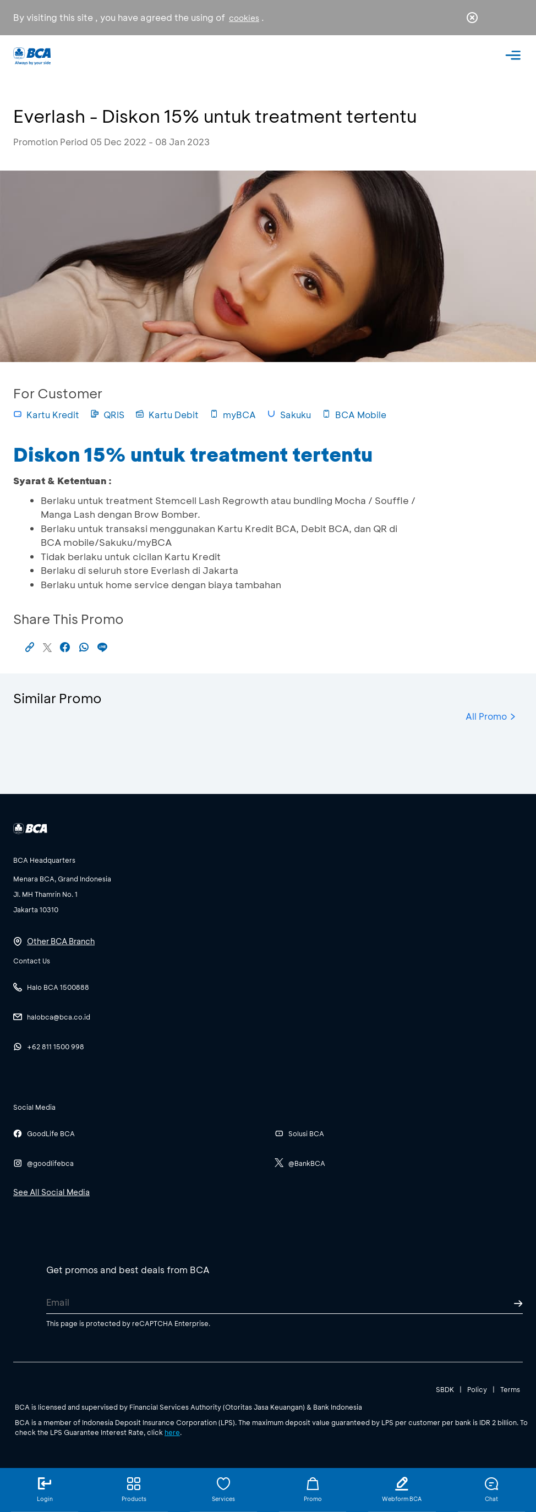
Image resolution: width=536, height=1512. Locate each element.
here (172, 1432)
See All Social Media (51, 1192)
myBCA (233, 414)
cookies (244, 18)
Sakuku (289, 414)
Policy (477, 1389)
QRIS (107, 414)
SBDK (445, 1389)
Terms (510, 1389)
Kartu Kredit (46, 414)
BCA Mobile (354, 414)
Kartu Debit (167, 414)
